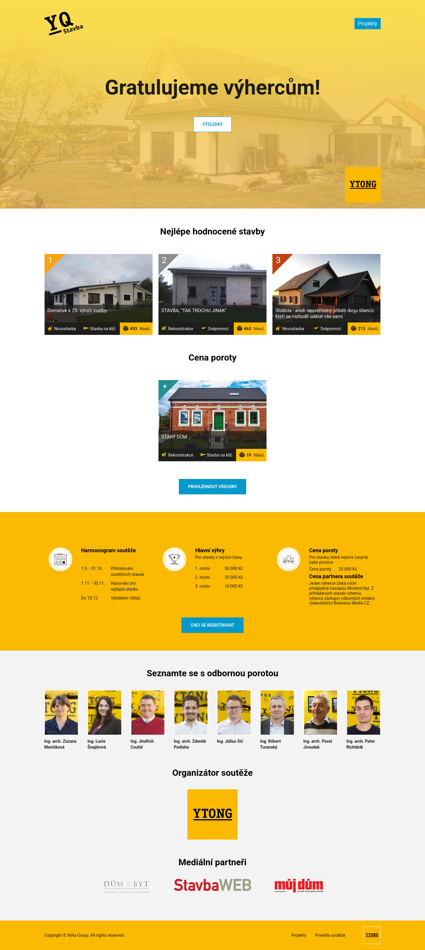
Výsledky (212, 124)
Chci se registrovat (212, 625)
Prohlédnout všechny (212, 486)
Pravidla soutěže (330, 935)
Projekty (367, 23)
